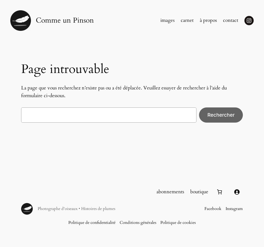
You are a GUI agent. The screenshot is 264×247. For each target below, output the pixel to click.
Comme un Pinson (65, 20)
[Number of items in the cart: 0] (219, 192)
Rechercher (221, 115)
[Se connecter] (236, 192)
